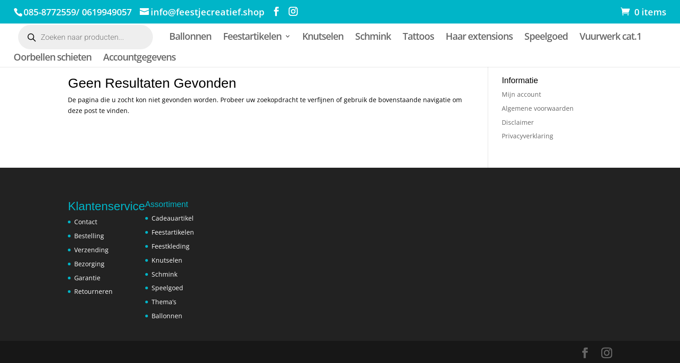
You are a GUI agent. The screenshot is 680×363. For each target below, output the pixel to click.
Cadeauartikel (173, 218)
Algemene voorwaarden (538, 108)
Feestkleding (171, 246)
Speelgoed (546, 37)
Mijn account (521, 94)
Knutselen (322, 37)
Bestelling (89, 235)
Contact (85, 221)
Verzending (91, 249)
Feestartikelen (252, 37)
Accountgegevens (139, 58)
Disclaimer (518, 122)
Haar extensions (479, 37)
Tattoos (418, 37)
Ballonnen (190, 37)
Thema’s (164, 301)
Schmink (373, 37)
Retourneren (93, 291)
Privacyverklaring (527, 136)
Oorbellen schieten (52, 58)
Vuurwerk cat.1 (611, 37)
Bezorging (89, 263)
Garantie (87, 277)
